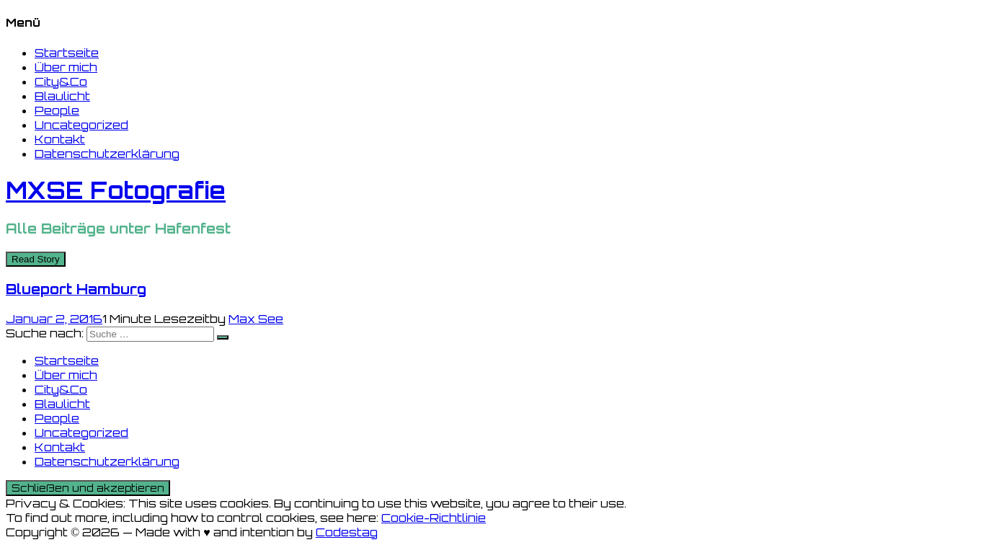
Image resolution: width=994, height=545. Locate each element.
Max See (255, 318)
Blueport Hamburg (76, 289)
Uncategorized (81, 125)
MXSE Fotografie (116, 190)
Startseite (67, 52)
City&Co (61, 81)
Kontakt (60, 139)
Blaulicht (62, 96)
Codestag (347, 532)
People (57, 110)
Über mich (66, 67)
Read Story (36, 259)
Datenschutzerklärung (107, 153)
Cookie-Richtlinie (433, 517)
